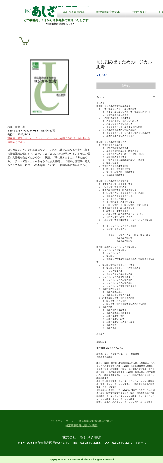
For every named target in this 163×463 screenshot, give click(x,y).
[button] (24, 40)
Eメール (141, 443)
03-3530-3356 (90, 443)
